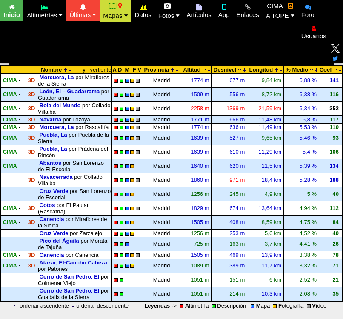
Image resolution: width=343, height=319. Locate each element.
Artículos (198, 9)
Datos (143, 9)
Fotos (169, 10)
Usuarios (313, 31)
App (224, 9)
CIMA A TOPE (280, 10)
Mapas (115, 10)
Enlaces (248, 9)
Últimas (82, 9)
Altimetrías (45, 10)
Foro (307, 9)
